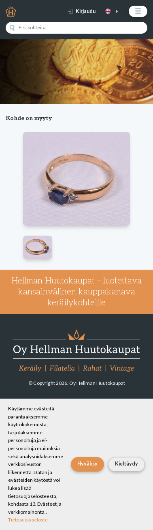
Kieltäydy (126, 464)
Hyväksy (87, 464)
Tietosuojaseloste (28, 520)
